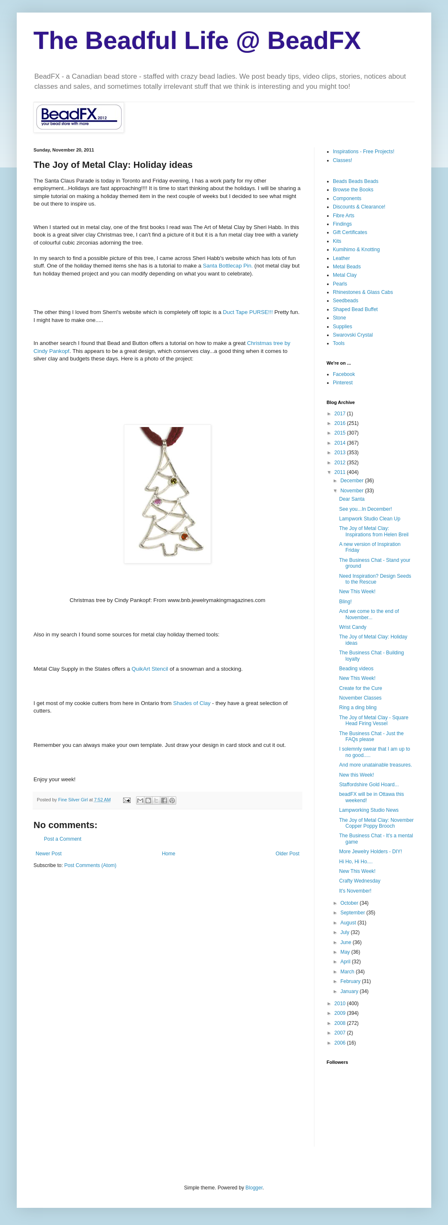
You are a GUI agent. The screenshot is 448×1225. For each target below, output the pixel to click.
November (352, 491)
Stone (339, 318)
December (352, 481)
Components (347, 198)
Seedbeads (345, 301)
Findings (342, 224)
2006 (341, 1043)
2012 (341, 463)
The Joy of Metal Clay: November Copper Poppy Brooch (376, 823)
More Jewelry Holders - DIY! (370, 851)
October (350, 903)
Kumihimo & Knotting (356, 249)
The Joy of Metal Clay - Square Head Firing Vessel (373, 720)
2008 (341, 1023)
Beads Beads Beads (355, 181)
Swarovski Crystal (353, 335)
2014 (341, 443)
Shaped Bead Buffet (355, 309)
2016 (341, 423)
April (346, 962)
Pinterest (343, 383)
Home (168, 854)
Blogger (254, 1188)
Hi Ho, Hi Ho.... (356, 862)
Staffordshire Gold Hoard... (369, 785)
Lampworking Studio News (369, 810)
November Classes (360, 698)
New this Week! (356, 775)
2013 (341, 453)
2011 (341, 472)
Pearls (340, 284)
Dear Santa (352, 499)
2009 (341, 1013)
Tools (339, 343)
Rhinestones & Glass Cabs (363, 292)
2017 (341, 414)
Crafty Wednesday (360, 881)
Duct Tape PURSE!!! (248, 312)
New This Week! (357, 591)
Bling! (345, 602)
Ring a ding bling (357, 707)
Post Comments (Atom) (90, 865)
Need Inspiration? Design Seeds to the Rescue (375, 579)
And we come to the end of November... (369, 614)
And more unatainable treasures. (375, 765)
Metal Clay (345, 275)
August (349, 923)
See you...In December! (365, 509)
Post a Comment (62, 839)
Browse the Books (353, 190)
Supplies (342, 326)
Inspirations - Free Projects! (363, 151)
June (346, 942)
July (345, 932)
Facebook (344, 374)
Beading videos (356, 669)
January (350, 991)
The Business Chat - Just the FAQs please (371, 736)
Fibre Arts (343, 216)
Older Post (287, 854)
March (348, 972)
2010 (341, 1003)
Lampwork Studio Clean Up (369, 519)
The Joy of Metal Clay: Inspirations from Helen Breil (374, 531)
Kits (337, 241)
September (353, 913)
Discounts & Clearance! (359, 207)
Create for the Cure (360, 688)
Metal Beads (347, 267)
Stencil (149, 669)
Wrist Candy (352, 627)
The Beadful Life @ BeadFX (197, 40)
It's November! (355, 891)
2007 (341, 1033)
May (345, 952)
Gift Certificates (350, 232)
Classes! (342, 160)
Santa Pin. (227, 265)
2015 (341, 433)
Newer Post (49, 854)
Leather (341, 258)
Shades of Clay (192, 703)
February (351, 981)
